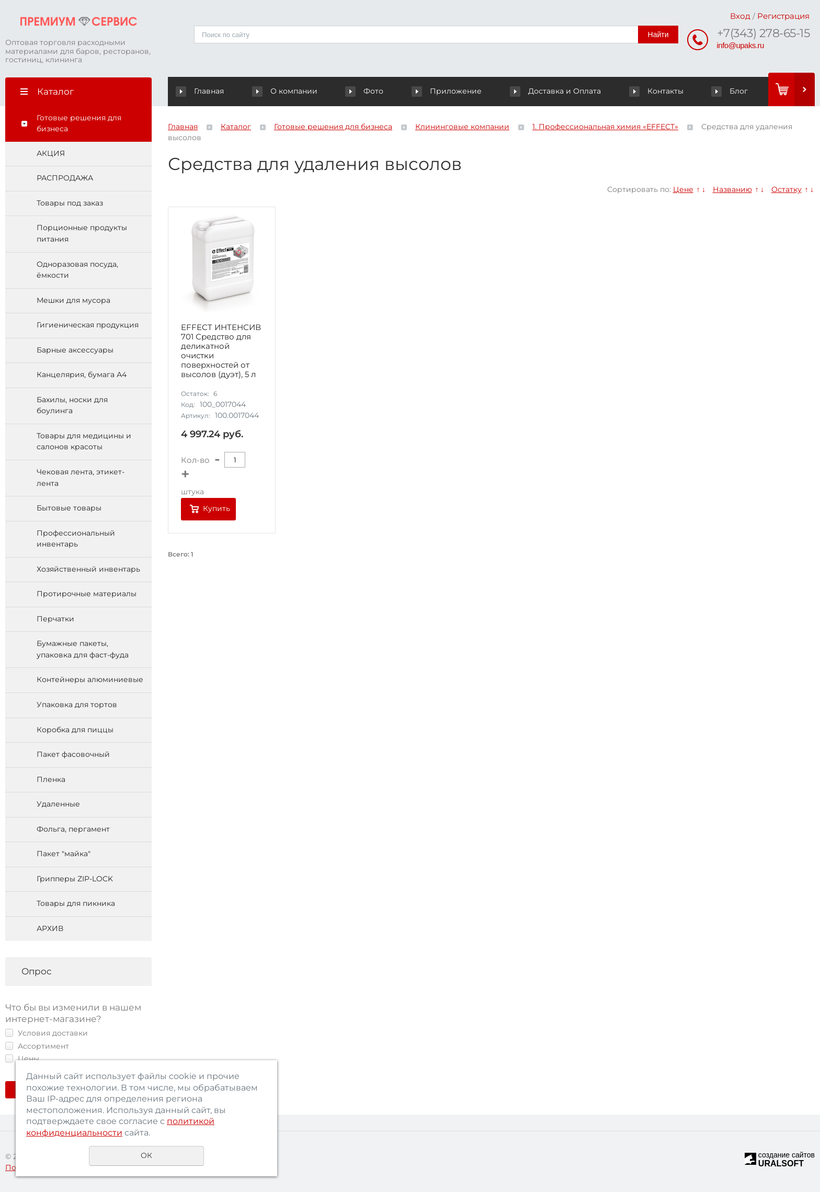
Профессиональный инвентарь (76, 538)
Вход (740, 16)
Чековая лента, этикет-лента (80, 477)
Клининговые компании (462, 126)
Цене (683, 189)
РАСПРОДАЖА (65, 178)
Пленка (51, 779)
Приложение (448, 91)
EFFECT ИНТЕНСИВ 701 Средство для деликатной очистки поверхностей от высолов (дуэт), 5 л (221, 351)
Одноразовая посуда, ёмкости (77, 269)
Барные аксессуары (75, 350)
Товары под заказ (70, 203)
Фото (366, 91)
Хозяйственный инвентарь (88, 569)
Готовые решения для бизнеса (79, 123)
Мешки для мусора (73, 300)
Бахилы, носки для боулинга (72, 405)
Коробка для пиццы (75, 729)
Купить (216, 508)
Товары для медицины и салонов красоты (84, 441)
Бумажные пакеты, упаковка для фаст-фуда (83, 649)
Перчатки (55, 618)
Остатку (786, 189)
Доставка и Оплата (556, 91)
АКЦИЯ (51, 153)
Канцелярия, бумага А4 (82, 374)
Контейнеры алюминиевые (90, 679)
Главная (202, 91)
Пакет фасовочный (73, 754)
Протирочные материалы (86, 593)
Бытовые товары (69, 508)
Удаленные (58, 804)
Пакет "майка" (63, 853)
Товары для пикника (76, 903)
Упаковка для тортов (77, 704)
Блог (730, 91)
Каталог (236, 126)
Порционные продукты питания (82, 233)
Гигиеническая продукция (88, 325)
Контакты (657, 91)
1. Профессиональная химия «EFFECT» (605, 126)
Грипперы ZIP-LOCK (75, 878)
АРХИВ (50, 928)
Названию (732, 189)
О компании (286, 91)
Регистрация (783, 16)
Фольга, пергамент (73, 829)
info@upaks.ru (740, 45)
